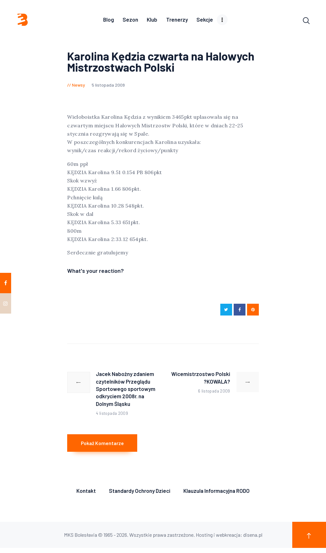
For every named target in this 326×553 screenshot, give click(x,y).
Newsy (78, 86)
